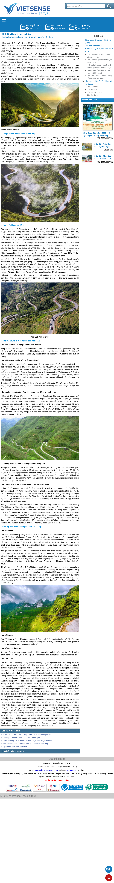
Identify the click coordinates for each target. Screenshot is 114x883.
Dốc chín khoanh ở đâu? (95, 46)
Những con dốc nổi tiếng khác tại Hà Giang (98, 82)
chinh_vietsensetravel (27, 28)
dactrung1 (76, 28)
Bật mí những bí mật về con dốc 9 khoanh (99, 50)
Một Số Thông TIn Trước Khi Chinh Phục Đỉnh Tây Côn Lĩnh (27, 741)
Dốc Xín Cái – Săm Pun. (96, 92)
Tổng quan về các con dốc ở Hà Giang (98, 41)
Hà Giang (38, 57)
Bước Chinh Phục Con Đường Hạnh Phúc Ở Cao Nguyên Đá (27, 735)
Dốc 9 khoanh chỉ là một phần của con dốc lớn (98, 55)
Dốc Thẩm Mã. (92, 87)
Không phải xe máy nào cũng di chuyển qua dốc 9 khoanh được (99, 66)
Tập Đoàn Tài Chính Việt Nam (15, 747)
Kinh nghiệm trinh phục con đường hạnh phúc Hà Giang (25, 744)
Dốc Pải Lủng (92, 89)
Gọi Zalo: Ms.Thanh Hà (48, 27)
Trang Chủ (33, 8)
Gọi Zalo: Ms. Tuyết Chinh (23, 27)
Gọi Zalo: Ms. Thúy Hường (71, 27)
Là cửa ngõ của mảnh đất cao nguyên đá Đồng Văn (98, 71)
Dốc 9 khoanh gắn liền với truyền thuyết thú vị (99, 61)
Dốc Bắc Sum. (92, 95)
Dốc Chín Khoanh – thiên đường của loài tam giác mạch (99, 77)
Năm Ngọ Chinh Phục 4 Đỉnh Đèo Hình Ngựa (21, 738)
